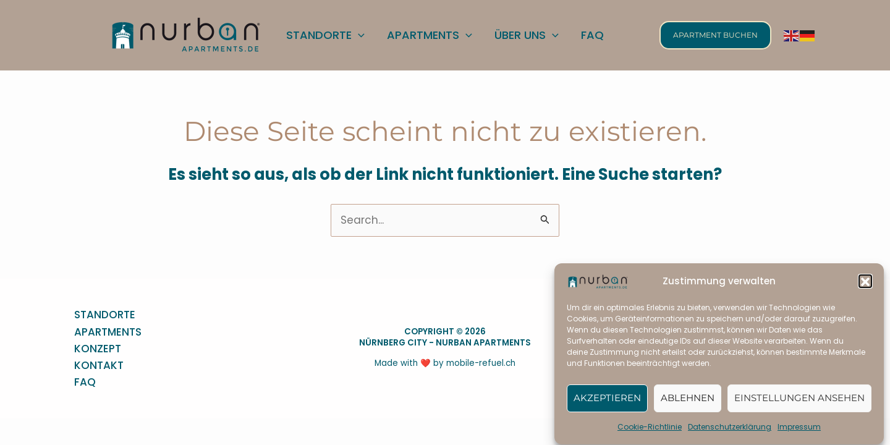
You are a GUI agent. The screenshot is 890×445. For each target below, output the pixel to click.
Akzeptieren (607, 402)
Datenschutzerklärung (729, 431)
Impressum (799, 431)
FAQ (85, 382)
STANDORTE (104, 314)
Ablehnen (687, 402)
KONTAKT (99, 365)
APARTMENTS (108, 331)
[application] (358, 35)
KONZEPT (97, 348)
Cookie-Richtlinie (649, 431)
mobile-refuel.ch (480, 363)
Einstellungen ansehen (799, 402)
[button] (865, 285)
